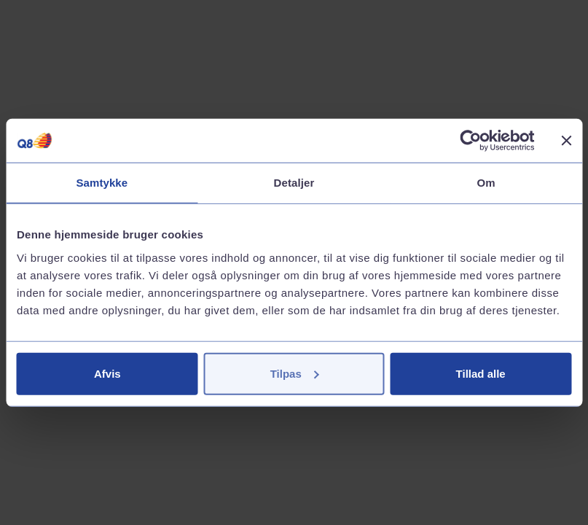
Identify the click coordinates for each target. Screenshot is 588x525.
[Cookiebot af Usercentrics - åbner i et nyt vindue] (470, 141)
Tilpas (294, 373)
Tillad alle (481, 373)
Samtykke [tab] (102, 182)
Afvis (107, 373)
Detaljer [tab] (294, 182)
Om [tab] (486, 182)
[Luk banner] (566, 141)
